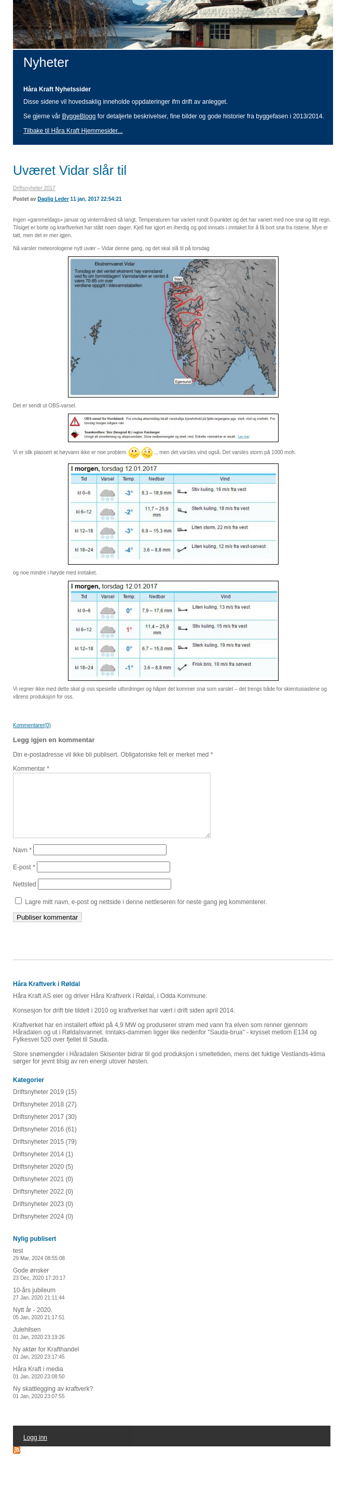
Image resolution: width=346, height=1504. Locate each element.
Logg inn (35, 1450)
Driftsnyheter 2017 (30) (45, 1129)
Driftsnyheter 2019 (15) (45, 1104)
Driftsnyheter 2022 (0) (43, 1204)
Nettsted (24, 896)
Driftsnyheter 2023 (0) (43, 1216)
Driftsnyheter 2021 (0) (43, 1191)
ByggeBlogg (79, 116)
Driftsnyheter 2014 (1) (43, 1166)
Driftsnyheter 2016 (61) (45, 1141)
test (39, 1267)
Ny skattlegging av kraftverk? (53, 1405)
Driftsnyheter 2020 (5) (43, 1179)
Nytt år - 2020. (39, 1326)
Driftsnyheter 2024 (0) (43, 1229)
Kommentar (31, 768)
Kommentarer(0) (32, 725)
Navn (22, 862)
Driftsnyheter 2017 (34, 188)
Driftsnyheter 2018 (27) (45, 1116)
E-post (24, 879)
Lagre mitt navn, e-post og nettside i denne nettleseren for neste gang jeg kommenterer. (146, 914)
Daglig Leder (53, 199)
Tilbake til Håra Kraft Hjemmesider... (73, 130)
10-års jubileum (39, 1306)
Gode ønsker (39, 1286)
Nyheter (46, 62)
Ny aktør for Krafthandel (46, 1365)
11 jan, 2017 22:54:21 (96, 199)
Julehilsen (39, 1345)
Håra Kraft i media (39, 1385)
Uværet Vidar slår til (70, 170)
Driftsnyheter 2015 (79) (45, 1154)
